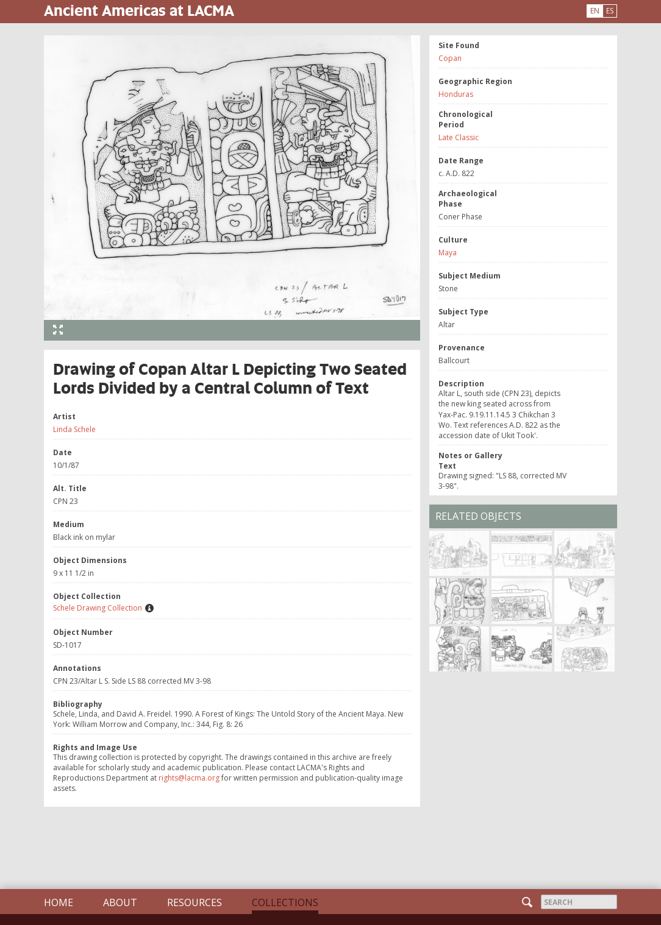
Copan (450, 58)
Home (58, 902)
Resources (194, 902)
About (120, 902)
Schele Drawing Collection (97, 608)
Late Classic (458, 137)
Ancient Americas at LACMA (139, 10)
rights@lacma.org (189, 778)
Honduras (455, 94)
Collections (285, 902)
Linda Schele (74, 429)
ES (609, 10)
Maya (447, 252)
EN (594, 10)
